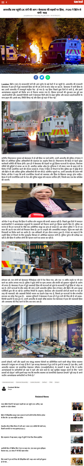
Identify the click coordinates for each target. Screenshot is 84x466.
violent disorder (35, 382)
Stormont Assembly (22, 382)
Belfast (44, 382)
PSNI (51, 382)
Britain (57, 382)
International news (8, 382)
